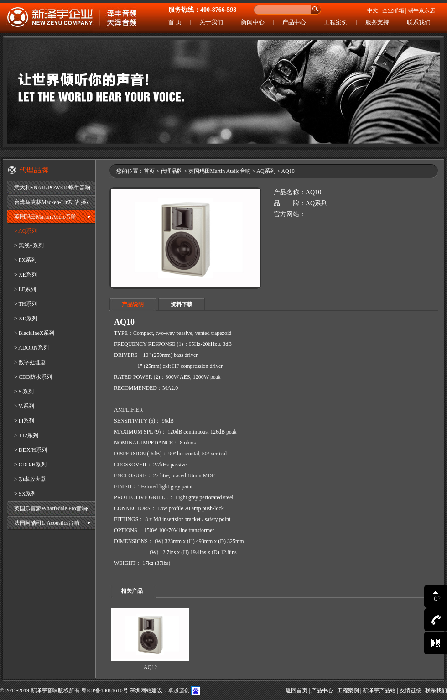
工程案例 (336, 22)
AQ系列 (265, 171)
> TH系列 (25, 304)
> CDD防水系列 (33, 377)
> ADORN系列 (31, 348)
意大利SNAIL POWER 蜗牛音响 (52, 187)
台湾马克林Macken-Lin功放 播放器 (54, 202)
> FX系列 (25, 260)
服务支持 (377, 22)
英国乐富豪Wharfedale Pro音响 (50, 508)
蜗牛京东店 (421, 10)
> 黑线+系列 (29, 245)
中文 (372, 10)
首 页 (175, 22)
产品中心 (294, 22)
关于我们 (211, 22)
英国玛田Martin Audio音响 (45, 217)
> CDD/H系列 (30, 464)
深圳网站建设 (146, 690)
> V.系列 (24, 406)
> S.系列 (24, 391)
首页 (149, 171)
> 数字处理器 (30, 362)
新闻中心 (253, 22)
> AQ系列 (25, 231)
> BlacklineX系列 (34, 333)
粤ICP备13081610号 (104, 690)
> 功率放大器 (30, 479)
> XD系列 (25, 318)
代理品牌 (171, 171)
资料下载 (181, 304)
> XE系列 (25, 275)
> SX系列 (25, 494)
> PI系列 (24, 421)
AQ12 (150, 667)
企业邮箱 (393, 10)
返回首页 (296, 690)
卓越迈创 (179, 690)
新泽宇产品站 (379, 690)
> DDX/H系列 (30, 450)
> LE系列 (25, 289)
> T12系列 (26, 435)
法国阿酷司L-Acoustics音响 (46, 523)
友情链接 (410, 690)
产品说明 (133, 304)
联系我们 (419, 22)
